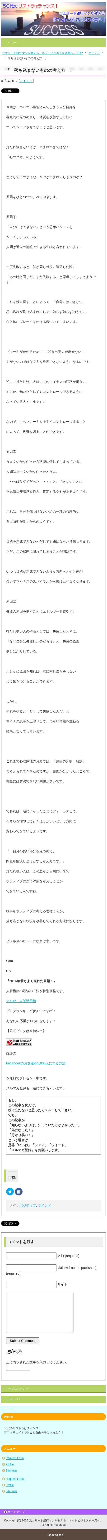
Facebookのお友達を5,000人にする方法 (36, 1063)
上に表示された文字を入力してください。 (37, 1362)
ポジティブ (27, 1205)
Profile (10, 1464)
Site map (11, 1470)
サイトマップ (16, 1512)
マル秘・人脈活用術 (21, 1001)
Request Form (15, 1458)
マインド (26, 81)
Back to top (55, 1535)
